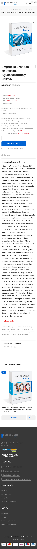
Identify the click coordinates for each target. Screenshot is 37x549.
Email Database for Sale (18, 284)
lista (11, 290)
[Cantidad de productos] (7, 138)
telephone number (15, 316)
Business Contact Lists (21, 241)
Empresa (4, 491)
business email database (10, 244)
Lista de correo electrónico (23, 290)
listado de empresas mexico (19, 299)
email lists (13, 287)
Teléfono (4, 316)
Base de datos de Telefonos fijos (22, 209)
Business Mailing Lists (17, 250)
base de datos (13, 172)
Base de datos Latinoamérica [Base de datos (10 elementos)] (12, 467)
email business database (18, 281)
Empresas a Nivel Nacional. (30, 66)
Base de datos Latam (18, 537)
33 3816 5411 (7, 445)
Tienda (10, 10)
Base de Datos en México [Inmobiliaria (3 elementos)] (11, 475)
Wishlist (3, 517)
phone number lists (8, 313)
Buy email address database (18, 252)
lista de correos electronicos (11, 293)
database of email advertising (12, 273)
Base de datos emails (22, 218)
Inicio (3, 10)
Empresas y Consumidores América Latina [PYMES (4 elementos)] (16, 479)
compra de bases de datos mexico (19, 264)
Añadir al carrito (13, 143)
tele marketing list (23, 313)
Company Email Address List (22, 258)
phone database (7, 307)
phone (32, 304)
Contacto (4, 498)
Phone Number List (27, 310)
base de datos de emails (10, 180)
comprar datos (17, 270)
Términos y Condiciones (8, 501)
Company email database (10, 261)
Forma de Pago (6, 494)
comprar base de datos (9, 267)
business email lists (8, 247)
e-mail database (13, 279)
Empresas (18, 10)
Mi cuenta (4, 514)
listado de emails (7, 296)
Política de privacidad (8, 521)
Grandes (27, 10)
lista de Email (28, 293)
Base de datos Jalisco (17, 224)
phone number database (10, 310)
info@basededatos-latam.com (13, 443)
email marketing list (24, 287)
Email (22, 279)
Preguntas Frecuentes (8, 524)
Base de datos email (16, 215)
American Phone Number (19, 166)
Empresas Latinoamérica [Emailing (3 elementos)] (11, 471)
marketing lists (23, 304)
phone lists (18, 307)
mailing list (13, 304)
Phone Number (28, 307)
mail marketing (20, 302)
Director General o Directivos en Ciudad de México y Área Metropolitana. (34, 66)
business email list (27, 244)
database (27, 270)
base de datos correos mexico (22, 177)
